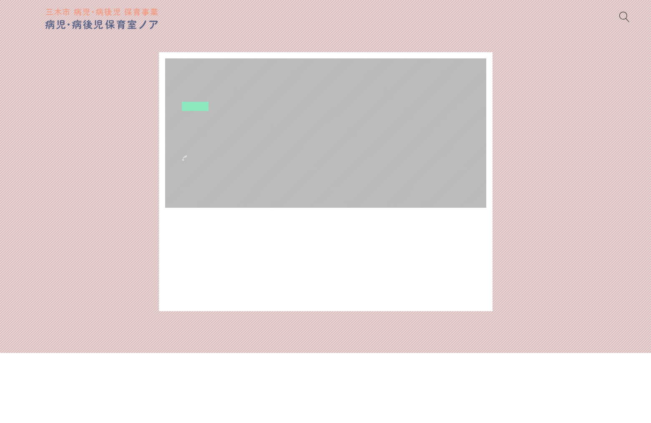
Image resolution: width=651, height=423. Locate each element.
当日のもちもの (392, 380)
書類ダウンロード (262, 380)
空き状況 (195, 106)
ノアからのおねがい (329, 380)
